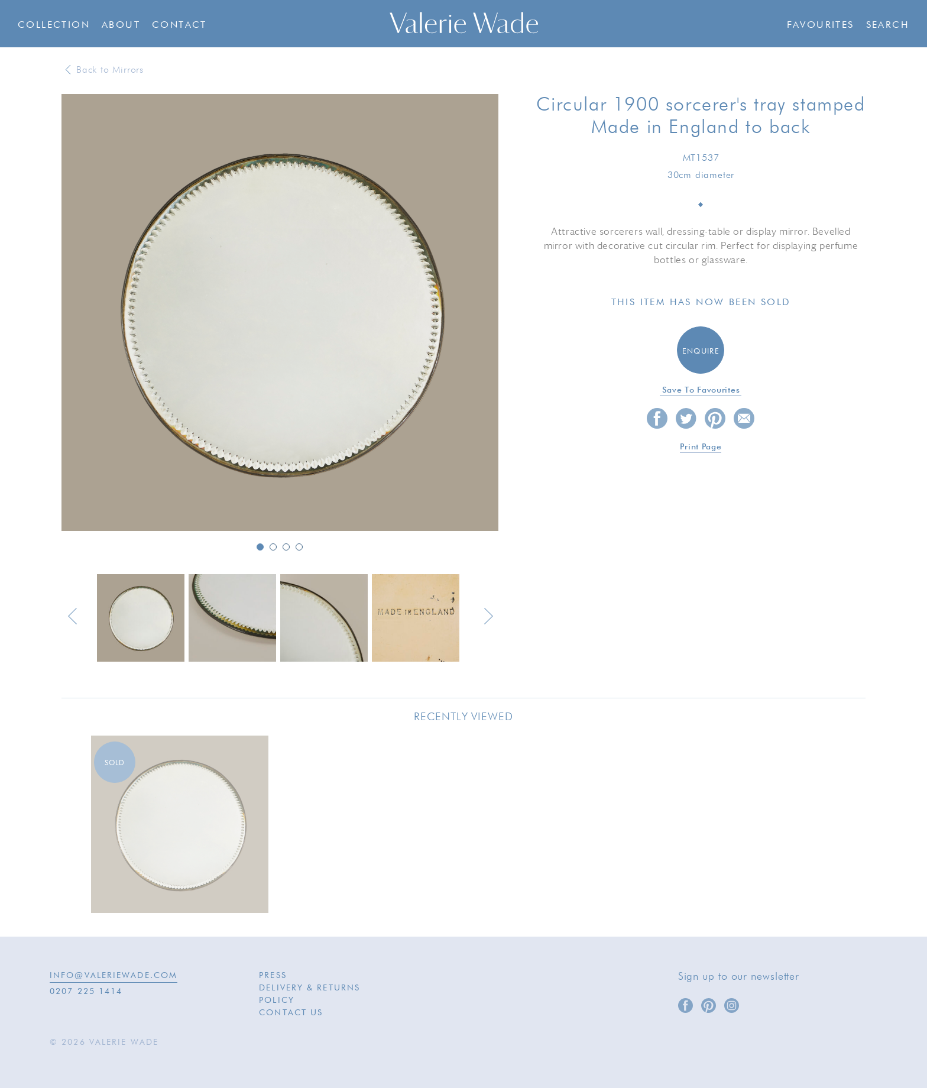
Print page (700, 447)
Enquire (700, 351)
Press (273, 976)
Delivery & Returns (309, 988)
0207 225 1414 (86, 991)
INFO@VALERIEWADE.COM (113, 976)
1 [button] (260, 547)
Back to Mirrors (110, 70)
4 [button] (299, 547)
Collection (54, 25)
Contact (179, 25)
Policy (276, 1000)
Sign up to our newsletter (739, 977)
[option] (279, 313)
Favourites (820, 25)
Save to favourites (701, 390)
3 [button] (286, 547)
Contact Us (291, 1013)
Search (887, 25)
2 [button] (273, 547)
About (121, 25)
